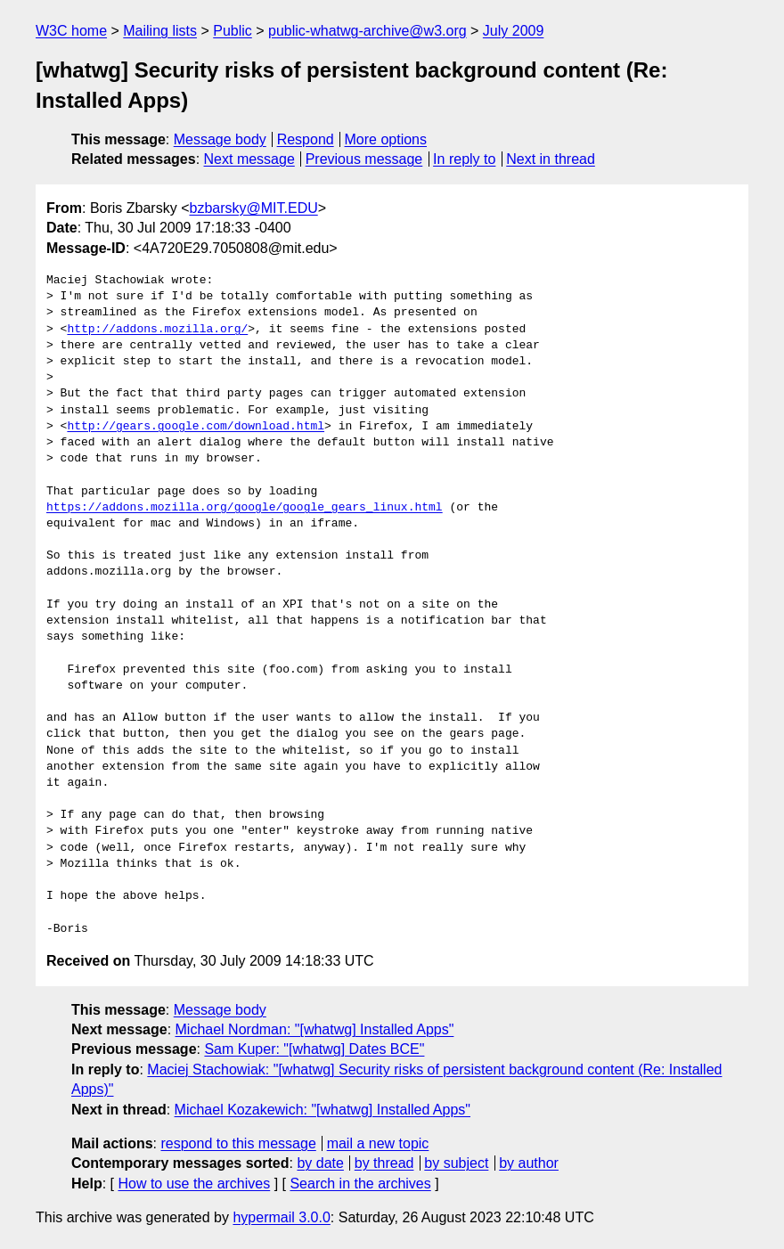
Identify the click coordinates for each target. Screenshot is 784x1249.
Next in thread (550, 159)
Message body (220, 139)
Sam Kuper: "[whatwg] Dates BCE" (314, 1049)
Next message (249, 159)
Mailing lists (160, 30)
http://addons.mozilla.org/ (157, 330)
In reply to (464, 159)
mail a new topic (378, 1143)
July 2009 (513, 30)
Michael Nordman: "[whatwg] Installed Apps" (315, 1029)
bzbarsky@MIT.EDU (253, 208)
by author (529, 1163)
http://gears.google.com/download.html (195, 427)
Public (232, 30)
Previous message (364, 159)
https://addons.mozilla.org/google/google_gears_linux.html (244, 508)
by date (320, 1163)
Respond (305, 139)
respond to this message (237, 1143)
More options (386, 139)
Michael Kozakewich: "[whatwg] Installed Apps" (322, 1109)
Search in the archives (360, 1183)
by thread (384, 1163)
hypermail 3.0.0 (281, 1217)
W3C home (71, 30)
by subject (456, 1163)
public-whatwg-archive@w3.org (367, 30)
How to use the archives (194, 1183)
